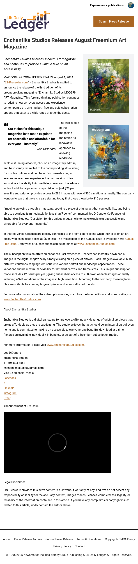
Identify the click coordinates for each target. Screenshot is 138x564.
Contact (80, 546)
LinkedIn (9, 388)
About (7, 539)
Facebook (10, 378)
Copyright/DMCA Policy (120, 539)
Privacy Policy (62, 546)
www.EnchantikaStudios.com (96, 244)
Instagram (10, 393)
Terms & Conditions (89, 539)
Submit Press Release (59, 539)
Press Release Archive (28, 539)
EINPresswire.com (16, 82)
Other (7, 398)
